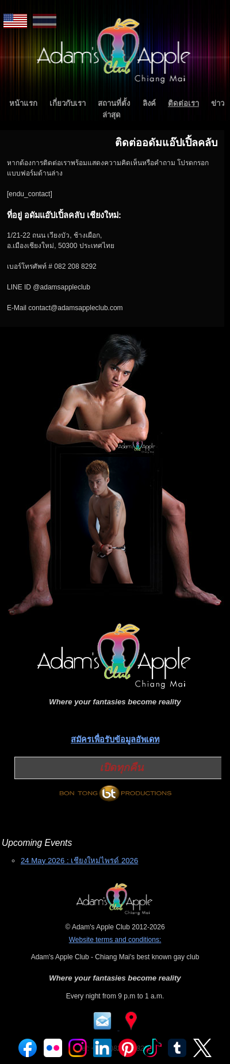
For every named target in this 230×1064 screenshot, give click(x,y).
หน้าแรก (23, 103)
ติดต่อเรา (183, 103)
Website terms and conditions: (115, 940)
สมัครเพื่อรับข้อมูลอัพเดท (115, 739)
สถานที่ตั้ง (114, 103)
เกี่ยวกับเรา (67, 103)
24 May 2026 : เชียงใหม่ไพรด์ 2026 (79, 860)
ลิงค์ (149, 103)
